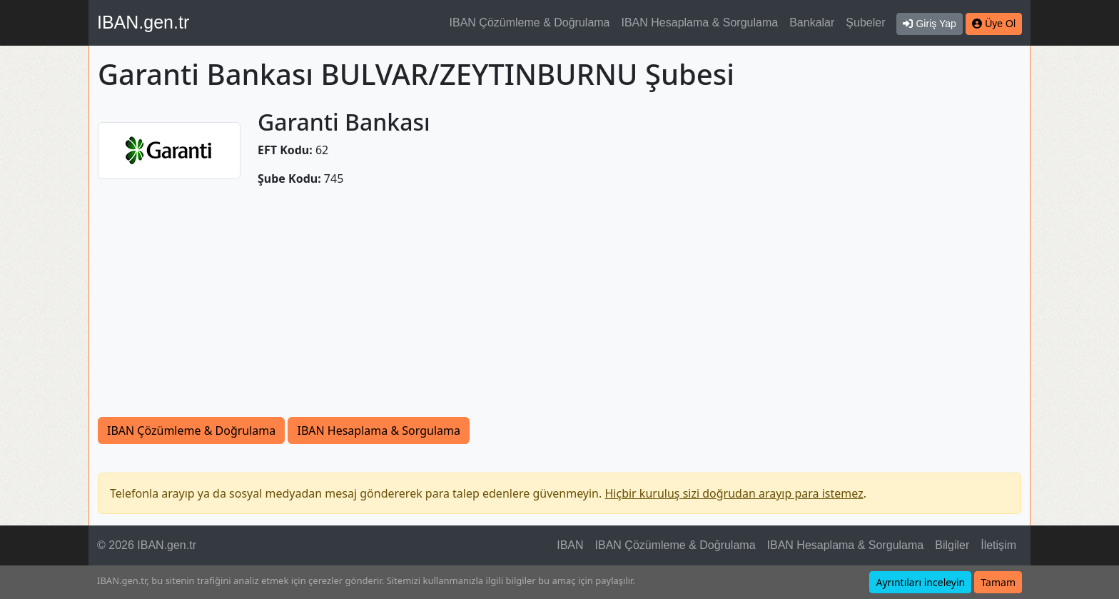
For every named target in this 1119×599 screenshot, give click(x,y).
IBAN (570, 545)
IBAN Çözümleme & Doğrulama (530, 22)
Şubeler (865, 22)
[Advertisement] (559, 310)
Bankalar (811, 22)
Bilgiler (952, 545)
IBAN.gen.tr (143, 22)
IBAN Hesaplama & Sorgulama (700, 22)
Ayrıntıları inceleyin (920, 582)
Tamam (998, 582)
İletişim (998, 545)
